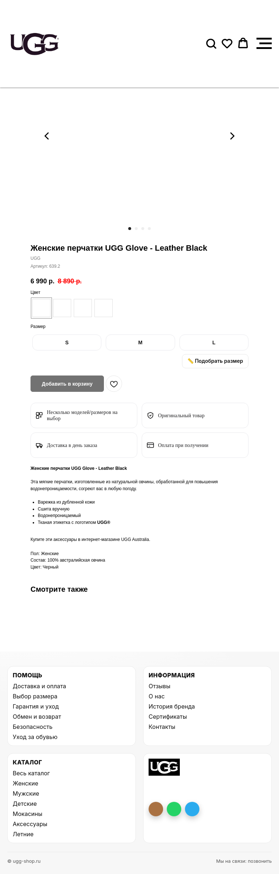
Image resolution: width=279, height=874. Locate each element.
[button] (211, 43)
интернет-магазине (101, 539)
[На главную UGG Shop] (164, 767)
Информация (172, 675)
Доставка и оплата (39, 686)
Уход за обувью (35, 736)
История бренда (172, 706)
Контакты (162, 726)
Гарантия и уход (36, 706)
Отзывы (159, 686)
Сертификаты (168, 716)
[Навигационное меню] (264, 43)
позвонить (260, 861)
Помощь (27, 675)
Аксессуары (30, 824)
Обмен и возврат (37, 716)
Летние (23, 834)
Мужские (26, 793)
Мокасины (28, 813)
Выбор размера (35, 696)
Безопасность (32, 726)
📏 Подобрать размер (215, 361)
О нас (157, 696)
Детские (25, 803)
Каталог (27, 762)
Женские (25, 783)
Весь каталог (31, 773)
